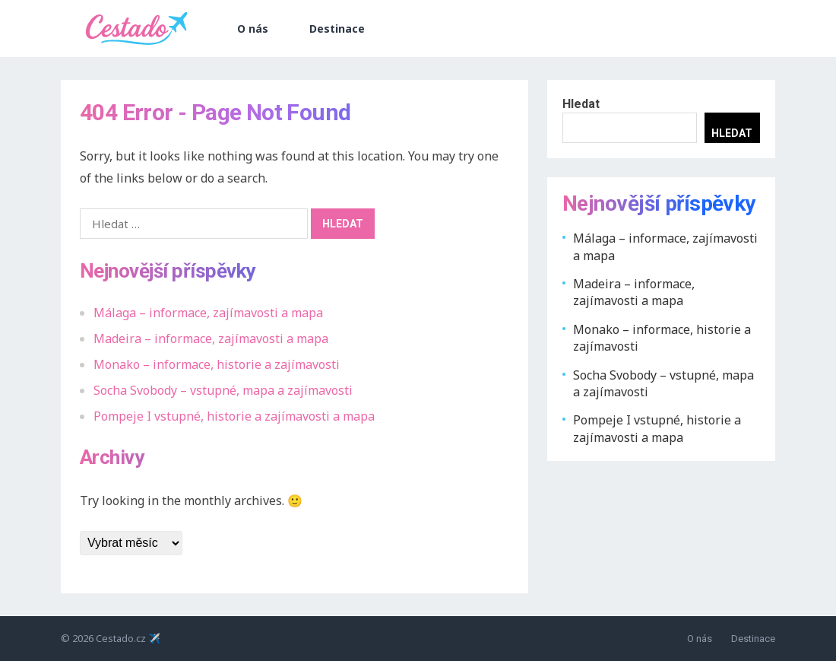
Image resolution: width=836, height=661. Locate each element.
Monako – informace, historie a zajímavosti (216, 364)
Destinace (337, 28)
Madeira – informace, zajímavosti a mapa (210, 338)
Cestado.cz (121, 638)
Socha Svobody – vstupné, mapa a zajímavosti (223, 390)
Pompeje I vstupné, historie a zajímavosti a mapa (234, 416)
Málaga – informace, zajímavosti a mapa (208, 312)
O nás (252, 28)
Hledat (581, 104)
